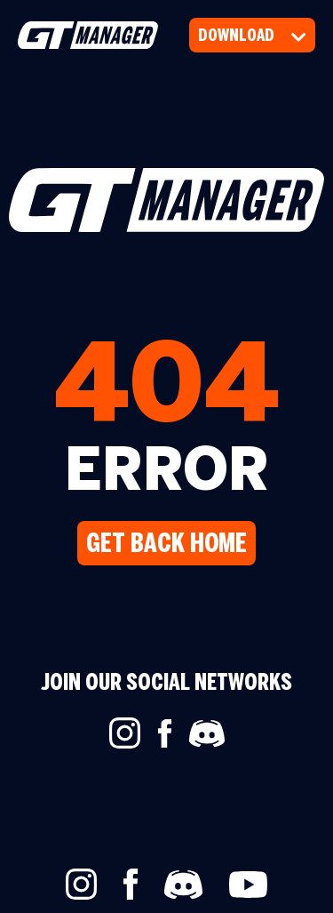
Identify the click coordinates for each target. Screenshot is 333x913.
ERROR (167, 474)
